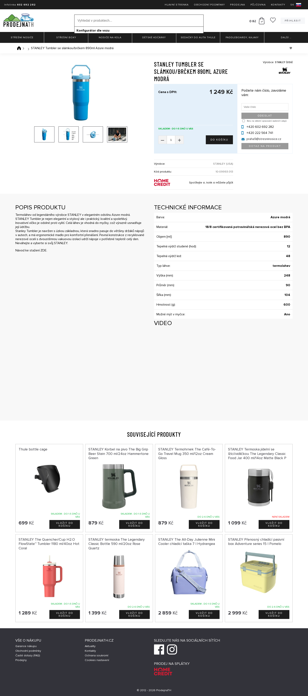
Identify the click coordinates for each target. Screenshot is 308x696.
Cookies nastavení (97, 660)
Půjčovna (258, 4)
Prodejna (237, 4)
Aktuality (90, 646)
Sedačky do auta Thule (198, 37)
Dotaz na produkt (265, 146)
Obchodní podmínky (209, 4)
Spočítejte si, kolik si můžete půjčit (211, 182)
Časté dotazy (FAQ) (27, 655)
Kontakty (278, 4)
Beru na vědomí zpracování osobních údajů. (267, 121)
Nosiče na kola (110, 37)
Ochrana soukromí (96, 655)
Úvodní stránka (19, 48)
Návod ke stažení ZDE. (31, 250)
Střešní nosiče (22, 37)
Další (286, 37)
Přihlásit (293, 20)
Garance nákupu (26, 646)
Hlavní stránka (177, 4)
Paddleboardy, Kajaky (242, 37)
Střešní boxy (66, 37)
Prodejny (21, 660)
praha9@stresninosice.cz (263, 139)
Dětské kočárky (154, 37)
